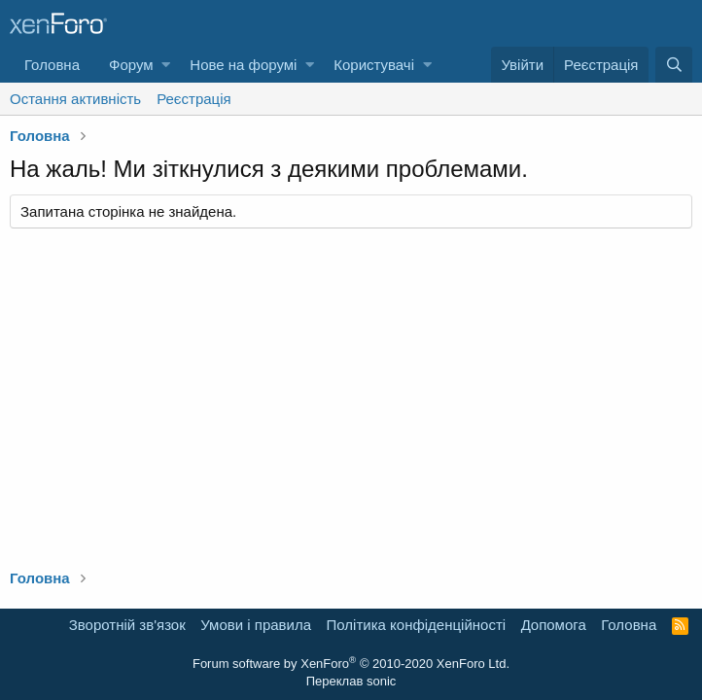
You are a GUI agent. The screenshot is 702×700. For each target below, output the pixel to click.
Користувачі (373, 64)
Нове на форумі (243, 64)
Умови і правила (255, 624)
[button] (166, 65)
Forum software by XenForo (351, 663)
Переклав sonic (351, 681)
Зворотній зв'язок (127, 624)
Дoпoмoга (553, 624)
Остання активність (75, 98)
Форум (131, 64)
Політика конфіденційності (417, 624)
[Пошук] (673, 65)
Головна (52, 64)
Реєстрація (193, 98)
